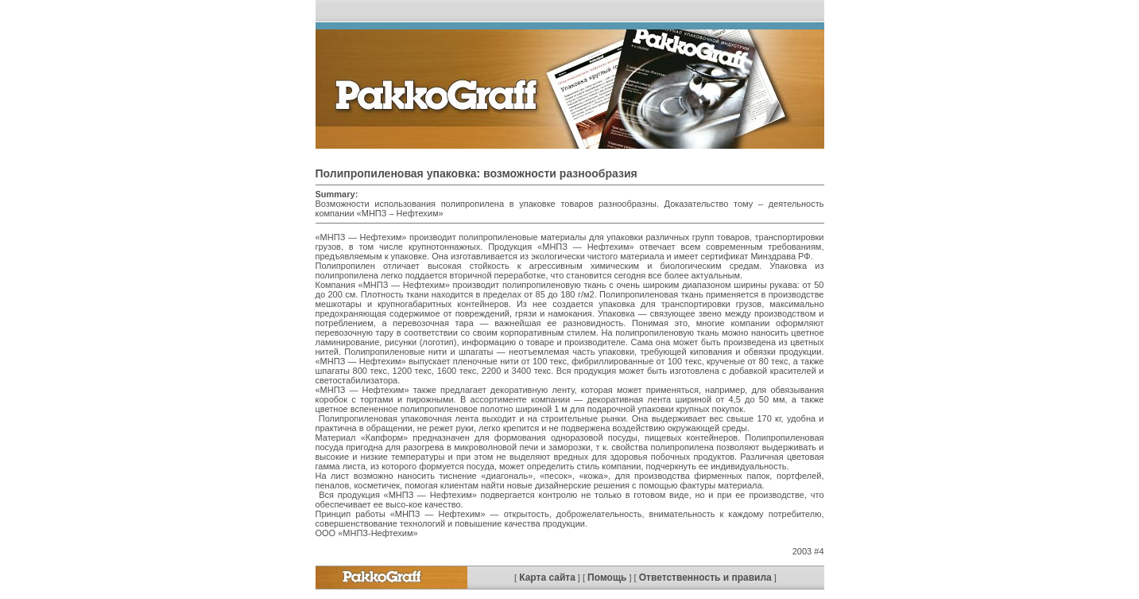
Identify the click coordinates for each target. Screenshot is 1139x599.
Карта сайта (547, 577)
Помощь (606, 577)
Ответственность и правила (705, 577)
